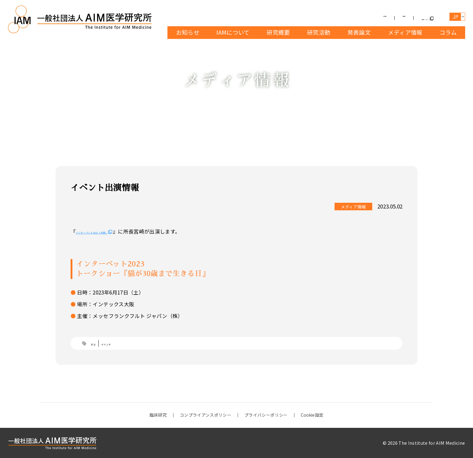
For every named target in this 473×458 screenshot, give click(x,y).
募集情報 (312, 17)
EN (458, 17)
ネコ (96, 344)
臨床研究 (158, 415)
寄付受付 (349, 17)
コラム (447, 32)
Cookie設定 (312, 415)
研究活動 (318, 32)
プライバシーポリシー (265, 415)
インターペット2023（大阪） (110, 231)
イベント (117, 344)
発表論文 (358, 32)
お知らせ (187, 32)
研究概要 (278, 32)
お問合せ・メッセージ (402, 17)
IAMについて (232, 32)
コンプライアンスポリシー (205, 415)
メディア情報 (405, 32)
